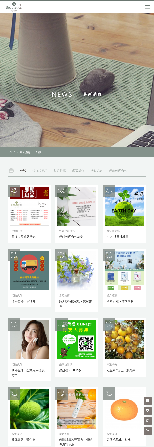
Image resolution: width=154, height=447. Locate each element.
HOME (11, 152)
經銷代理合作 (118, 171)
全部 (23, 171)
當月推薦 (60, 171)
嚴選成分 (78, 171)
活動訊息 (97, 171)
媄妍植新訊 (39, 171)
